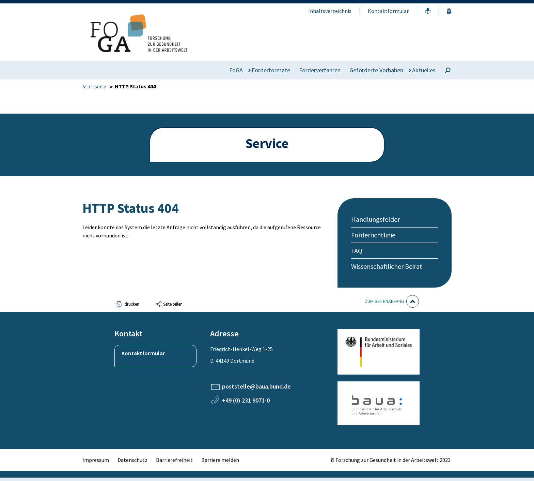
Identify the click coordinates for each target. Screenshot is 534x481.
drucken (132, 304)
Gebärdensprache (449, 11)
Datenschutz (132, 459)
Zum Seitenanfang (384, 301)
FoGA (236, 70)
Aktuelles (424, 70)
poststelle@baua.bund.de (256, 386)
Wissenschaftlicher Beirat (386, 266)
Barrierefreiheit (174, 459)
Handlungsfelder (375, 219)
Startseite (94, 86)
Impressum (95, 459)
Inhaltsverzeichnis (329, 11)
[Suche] (447, 71)
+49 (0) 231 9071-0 (246, 400)
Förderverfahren (320, 70)
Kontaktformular (388, 11)
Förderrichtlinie (373, 235)
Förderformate (271, 70)
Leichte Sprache (427, 11)
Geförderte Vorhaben (376, 70)
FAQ (356, 250)
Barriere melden (220, 459)
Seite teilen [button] (173, 304)
